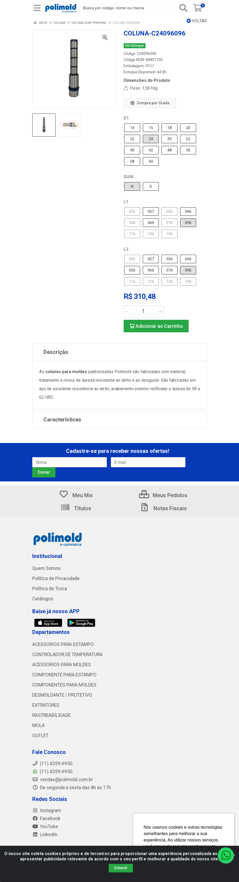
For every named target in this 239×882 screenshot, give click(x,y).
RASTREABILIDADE (51, 715)
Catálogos (42, 598)
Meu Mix (76, 495)
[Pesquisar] (183, 8)
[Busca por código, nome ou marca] (128, 8)
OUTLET (40, 735)
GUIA (128, 176)
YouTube (45, 826)
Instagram (46, 810)
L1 (126, 201)
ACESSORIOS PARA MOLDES (61, 664)
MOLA (38, 725)
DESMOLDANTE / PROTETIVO (62, 695)
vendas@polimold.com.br (62, 779)
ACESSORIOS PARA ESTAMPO (63, 644)
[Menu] (37, 8)
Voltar (197, 20)
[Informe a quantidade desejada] (144, 311)
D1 (126, 118)
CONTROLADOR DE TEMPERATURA (67, 654)
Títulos (75, 508)
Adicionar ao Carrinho (156, 326)
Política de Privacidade (56, 578)
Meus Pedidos (163, 495)
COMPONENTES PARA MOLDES (64, 685)
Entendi (120, 868)
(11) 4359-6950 (52, 771)
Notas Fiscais (163, 508)
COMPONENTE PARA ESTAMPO (64, 674)
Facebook (46, 818)
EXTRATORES (45, 705)
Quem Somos (46, 568)
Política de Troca (49, 588)
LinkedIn (44, 834)
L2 (126, 249)
